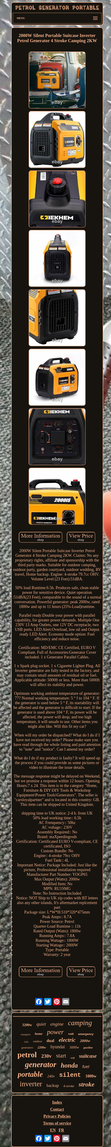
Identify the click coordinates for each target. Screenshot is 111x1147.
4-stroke (68, 1086)
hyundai (57, 1046)
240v (51, 1076)
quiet (41, 1024)
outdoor (37, 1041)
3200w (27, 1025)
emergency (86, 1034)
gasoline (88, 1047)
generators (27, 1047)
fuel (85, 1066)
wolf (73, 1058)
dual (50, 1040)
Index (57, 1102)
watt (71, 1034)
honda (69, 1065)
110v (26, 1041)
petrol (27, 1055)
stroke (86, 1084)
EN (53, 1130)
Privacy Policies (57, 1116)
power (55, 1032)
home (38, 1034)
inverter (31, 1084)
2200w (42, 1047)
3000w (74, 1047)
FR (61, 1130)
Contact (57, 1109)
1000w (90, 1076)
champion (25, 1034)
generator (40, 1064)
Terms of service (57, 1123)
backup (53, 1085)
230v (46, 1056)
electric (67, 1040)
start (61, 1055)
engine (57, 1024)
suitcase (88, 1056)
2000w (85, 1041)
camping (80, 1023)
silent (70, 1075)
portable (30, 1074)
